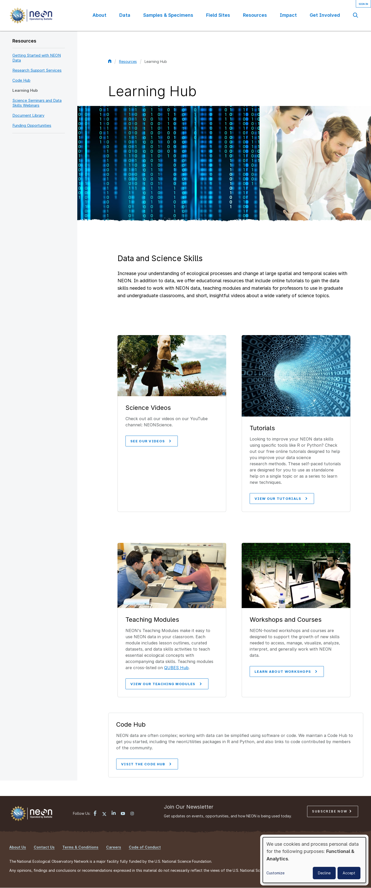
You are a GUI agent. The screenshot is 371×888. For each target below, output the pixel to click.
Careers (113, 847)
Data (124, 15)
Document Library (28, 115)
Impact (288, 15)
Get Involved (325, 15)
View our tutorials (281, 498)
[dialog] (314, 860)
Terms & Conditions (80, 847)
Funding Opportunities (31, 125)
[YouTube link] (123, 814)
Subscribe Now (331, 811)
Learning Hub (25, 90)
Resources (255, 15)
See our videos (150, 441)
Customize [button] (275, 873)
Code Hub (21, 80)
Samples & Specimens (168, 15)
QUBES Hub (176, 667)
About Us (17, 847)
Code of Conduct (145, 847)
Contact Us (44, 847)
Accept (349, 873)
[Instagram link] (132, 814)
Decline (324, 873)
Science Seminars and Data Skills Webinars (37, 103)
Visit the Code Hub (146, 764)
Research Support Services (37, 70)
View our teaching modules (165, 684)
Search (356, 15)
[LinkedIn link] (113, 813)
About (99, 15)
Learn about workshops (286, 671)
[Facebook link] (95, 814)
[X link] (104, 814)
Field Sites (218, 15)
